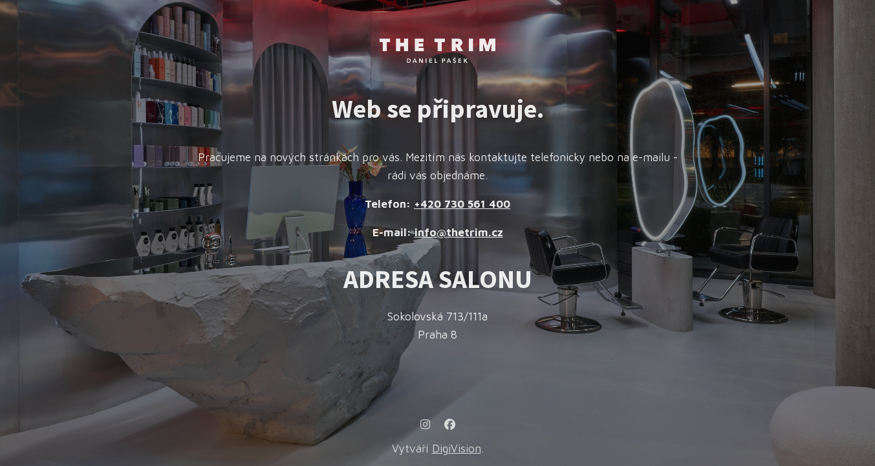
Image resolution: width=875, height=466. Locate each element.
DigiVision (456, 448)
